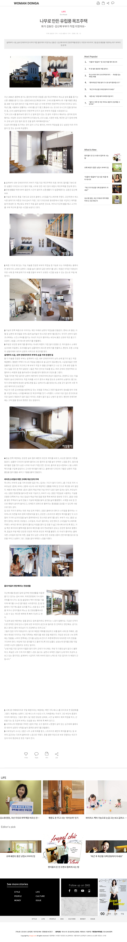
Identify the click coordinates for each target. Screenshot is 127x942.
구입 (122, 914)
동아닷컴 (58, 932)
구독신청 (17, 932)
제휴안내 (82, 932)
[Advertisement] (20, 684)
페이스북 (69, 890)
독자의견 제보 (37, 932)
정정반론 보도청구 (47, 932)
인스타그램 (76, 890)
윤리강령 (29, 932)
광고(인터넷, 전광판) (73, 932)
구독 (115, 914)
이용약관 (88, 932)
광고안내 (23, 932)
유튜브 (82, 890)
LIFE (63, 11)
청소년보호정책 (107, 932)
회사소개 (64, 932)
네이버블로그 (89, 890)
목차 (109, 914)
